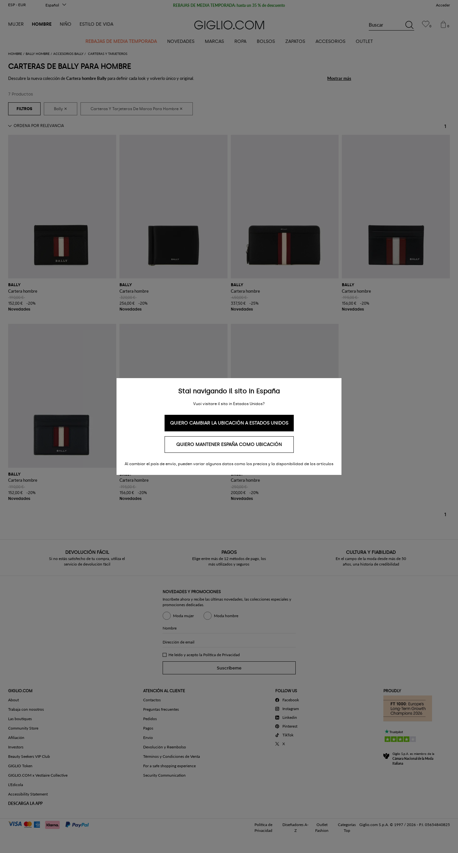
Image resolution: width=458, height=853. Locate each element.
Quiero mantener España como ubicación (229, 444)
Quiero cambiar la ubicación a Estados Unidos (229, 423)
